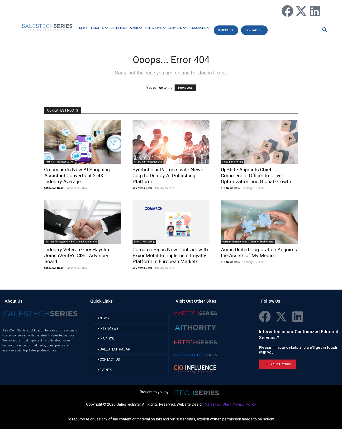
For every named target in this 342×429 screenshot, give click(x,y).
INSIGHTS (99, 28)
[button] (324, 29)
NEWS (83, 28)
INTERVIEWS (155, 28)
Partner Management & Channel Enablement (71, 241)
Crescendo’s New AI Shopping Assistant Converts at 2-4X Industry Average (77, 175)
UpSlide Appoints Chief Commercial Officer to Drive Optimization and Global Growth (256, 175)
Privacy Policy (244, 404)
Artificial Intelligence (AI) (60, 161)
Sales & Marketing (232, 161)
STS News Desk (53, 188)
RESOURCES (199, 28)
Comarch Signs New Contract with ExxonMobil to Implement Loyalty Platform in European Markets (170, 255)
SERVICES (177, 28)
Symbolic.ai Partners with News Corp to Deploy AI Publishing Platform (168, 175)
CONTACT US (254, 30)
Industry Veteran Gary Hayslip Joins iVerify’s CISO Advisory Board (76, 255)
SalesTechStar (217, 404)
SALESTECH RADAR (126, 28)
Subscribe (226, 30)
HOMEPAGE (185, 87)
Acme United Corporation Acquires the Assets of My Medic (259, 252)
